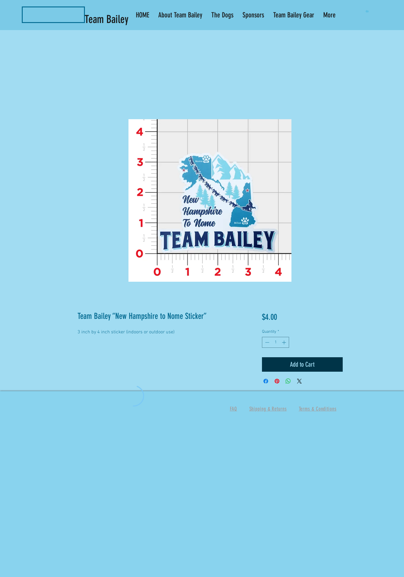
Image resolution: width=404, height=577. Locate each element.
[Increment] (284, 342)
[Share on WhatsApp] (288, 381)
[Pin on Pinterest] (277, 381)
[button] (368, 11)
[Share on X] (299, 381)
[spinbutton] (275, 342)
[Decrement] (266, 342)
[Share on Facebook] (265, 381)
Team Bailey (108, 19)
